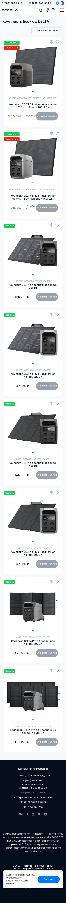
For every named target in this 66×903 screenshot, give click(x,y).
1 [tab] (33, 91)
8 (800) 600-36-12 (12, 3)
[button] (40, 10)
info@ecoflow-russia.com (33, 792)
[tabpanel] (33, 66)
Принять (48, 879)
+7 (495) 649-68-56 (40, 3)
